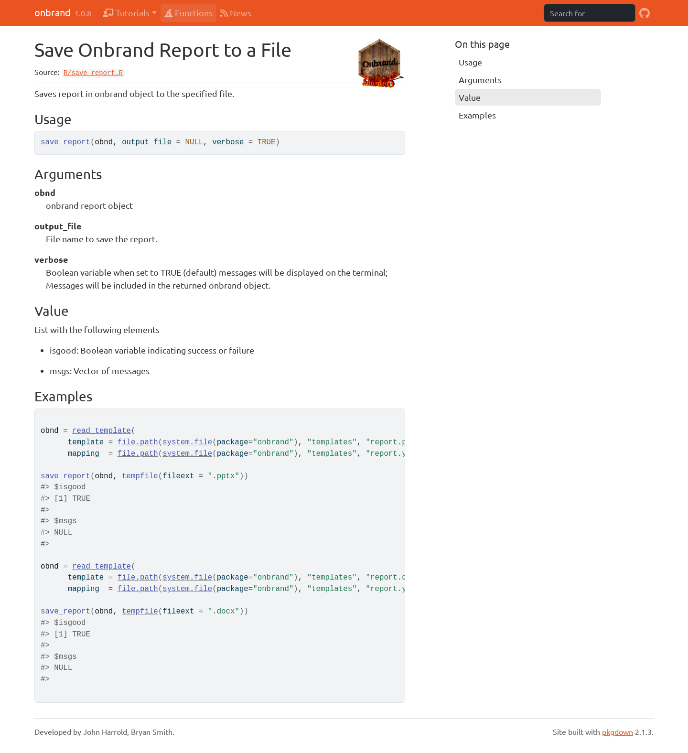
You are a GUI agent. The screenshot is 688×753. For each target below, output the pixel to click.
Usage (470, 62)
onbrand (52, 12)
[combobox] (589, 13)
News (235, 13)
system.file (187, 442)
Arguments (480, 80)
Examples (477, 115)
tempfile (140, 476)
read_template (101, 431)
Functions (188, 13)
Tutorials (126, 13)
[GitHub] (644, 13)
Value (470, 97)
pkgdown (617, 731)
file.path (138, 442)
